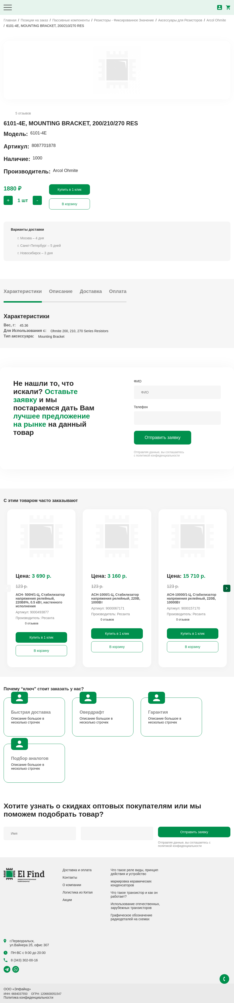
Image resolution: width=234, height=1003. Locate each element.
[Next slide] (226, 588)
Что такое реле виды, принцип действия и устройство (134, 872)
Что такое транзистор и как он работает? (134, 894)
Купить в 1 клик (69, 189)
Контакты (70, 877)
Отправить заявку (163, 437)
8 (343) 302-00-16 (21, 960)
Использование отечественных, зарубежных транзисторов (135, 906)
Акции (67, 900)
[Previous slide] (7, 588)
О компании (72, 885)
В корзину (69, 204)
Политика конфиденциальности (28, 997)
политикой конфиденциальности (158, 455)
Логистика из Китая (78, 892)
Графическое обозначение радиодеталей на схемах (131, 917)
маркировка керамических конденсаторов (131, 883)
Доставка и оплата (77, 870)
